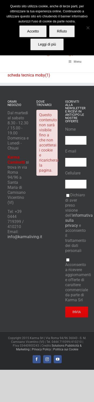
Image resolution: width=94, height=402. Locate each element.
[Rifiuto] (87, 27)
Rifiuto (62, 31)
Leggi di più (47, 44)
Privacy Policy (41, 349)
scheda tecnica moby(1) (29, 75)
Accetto (33, 31)
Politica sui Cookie (65, 349)
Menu (74, 61)
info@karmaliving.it (25, 236)
